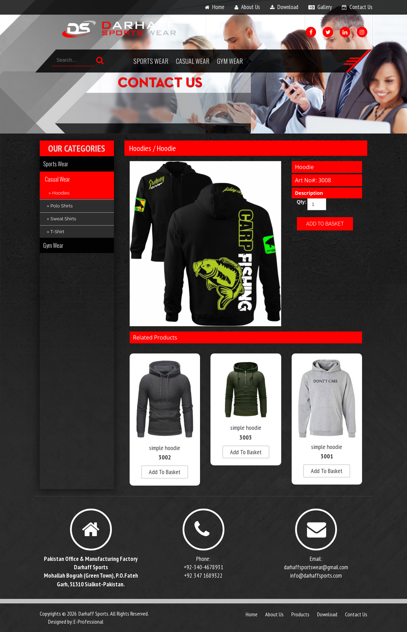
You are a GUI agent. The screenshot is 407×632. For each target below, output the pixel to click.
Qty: (299, 202)
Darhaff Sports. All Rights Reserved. (113, 613)
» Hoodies (59, 193)
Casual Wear (192, 61)
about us (250, 7)
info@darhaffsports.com (316, 575)
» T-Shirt (55, 231)
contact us (361, 7)
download (287, 7)
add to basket (165, 472)
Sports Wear (150, 61)
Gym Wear (230, 61)
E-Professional (88, 621)
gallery (324, 7)
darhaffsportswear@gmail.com (316, 567)
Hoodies (140, 148)
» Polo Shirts (60, 205)
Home (252, 614)
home (218, 7)
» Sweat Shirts (61, 218)
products (300, 614)
